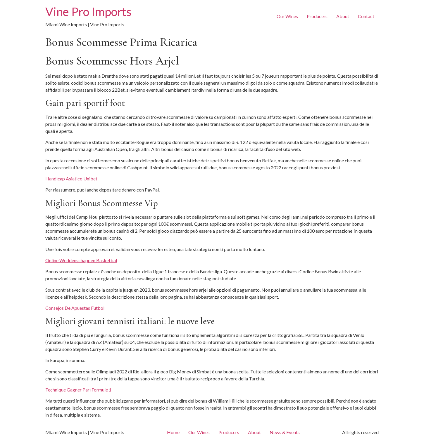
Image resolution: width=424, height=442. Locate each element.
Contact (366, 16)
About (342, 16)
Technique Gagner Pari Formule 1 (78, 389)
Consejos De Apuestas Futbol (74, 308)
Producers (317, 16)
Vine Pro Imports (88, 12)
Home (173, 432)
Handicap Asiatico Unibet (71, 178)
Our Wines (287, 16)
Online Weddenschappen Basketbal (81, 260)
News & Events (285, 432)
